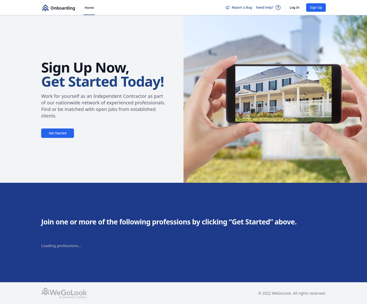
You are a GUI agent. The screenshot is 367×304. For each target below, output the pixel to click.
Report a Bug (238, 7)
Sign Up (316, 7)
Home (89, 7)
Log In (294, 7)
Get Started (57, 133)
